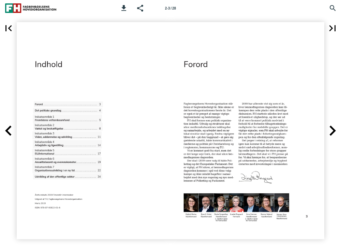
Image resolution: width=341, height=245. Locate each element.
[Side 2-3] (170, 8)
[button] (124, 8)
